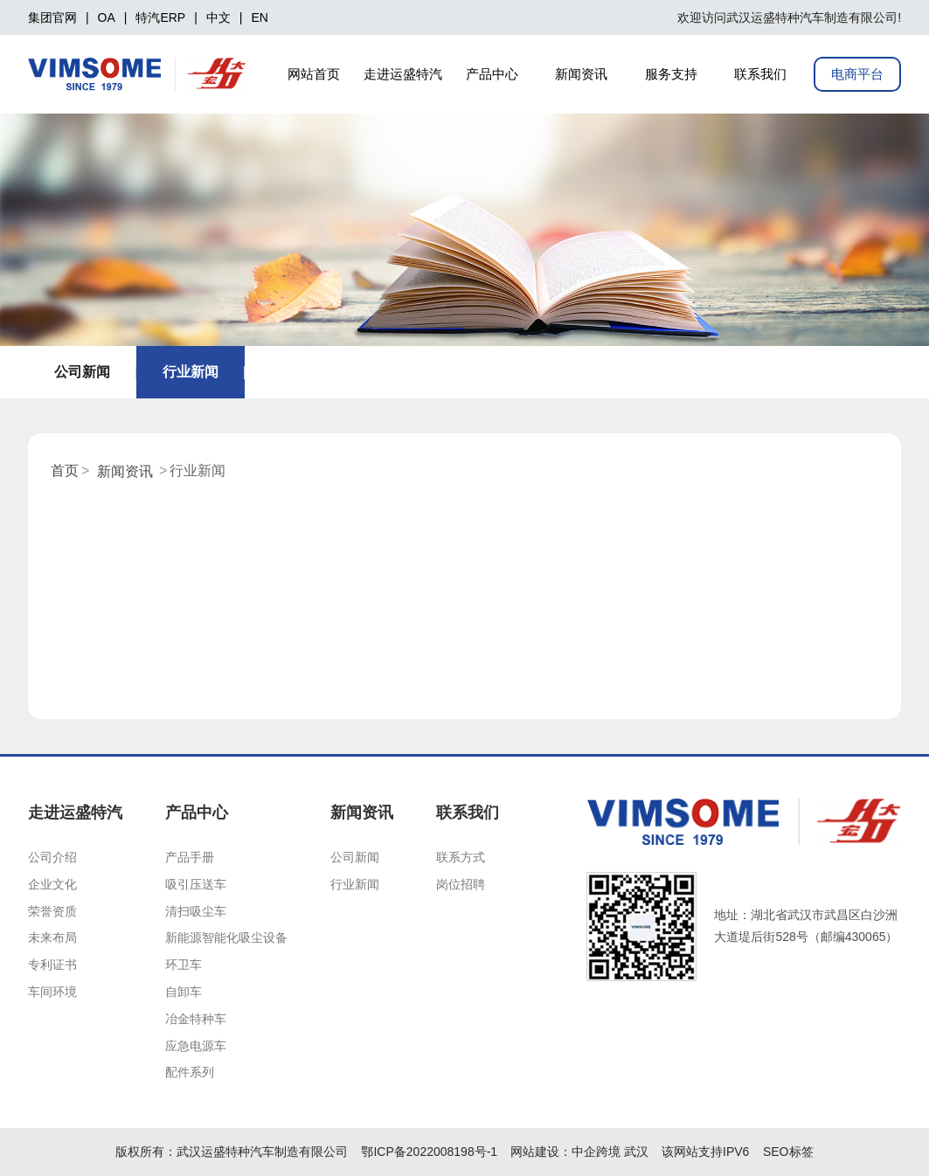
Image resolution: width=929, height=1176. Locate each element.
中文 (218, 17)
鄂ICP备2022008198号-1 (429, 1152)
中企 (584, 1152)
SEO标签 (788, 1152)
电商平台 (857, 73)
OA (106, 17)
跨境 (608, 1152)
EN (259, 17)
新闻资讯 (125, 471)
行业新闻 (190, 371)
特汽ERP (160, 17)
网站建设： (541, 1152)
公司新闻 (82, 371)
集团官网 (52, 17)
